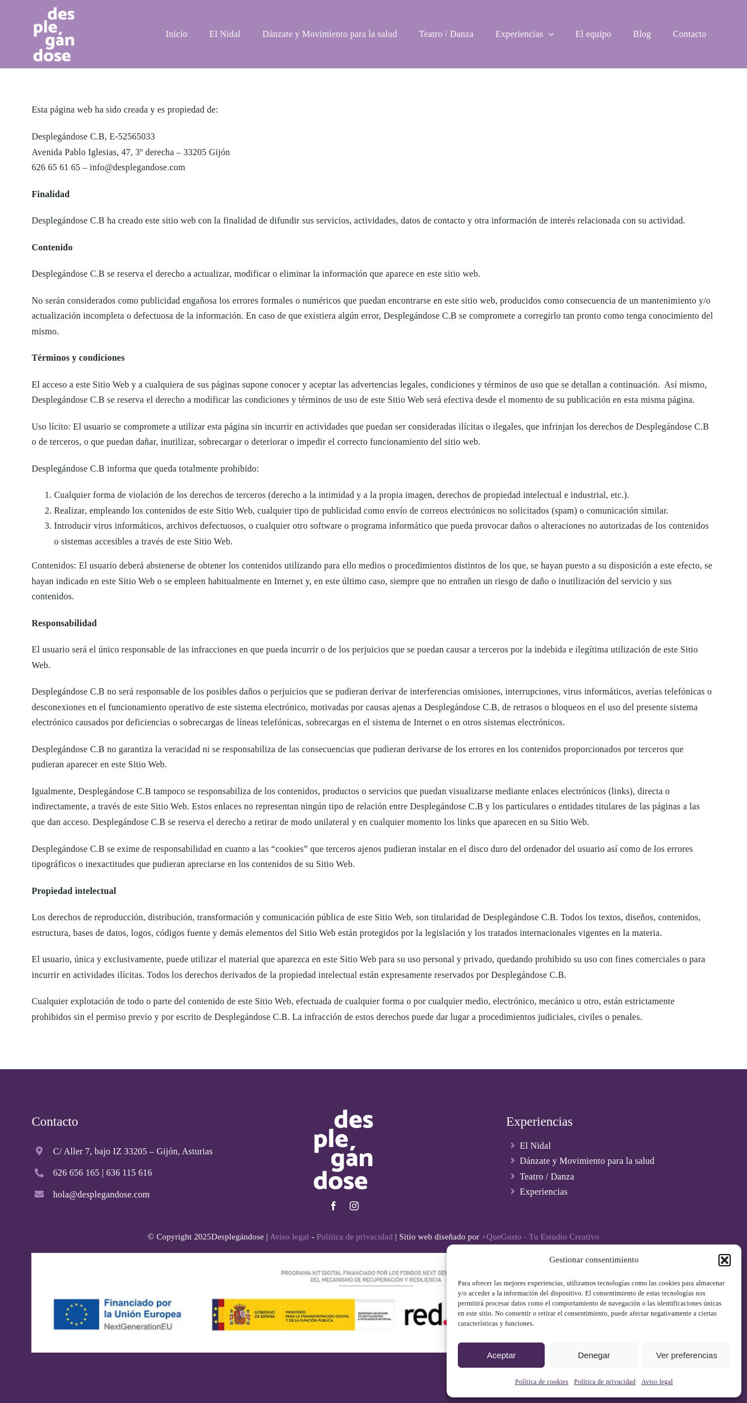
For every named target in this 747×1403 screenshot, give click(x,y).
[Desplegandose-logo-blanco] (53, 10)
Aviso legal (657, 1382)
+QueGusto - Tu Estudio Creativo (540, 1236)
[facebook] (333, 1205)
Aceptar (501, 1355)
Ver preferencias (686, 1355)
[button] (724, 1260)
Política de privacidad (604, 1382)
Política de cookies (541, 1382)
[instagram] (354, 1205)
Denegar (594, 1355)
